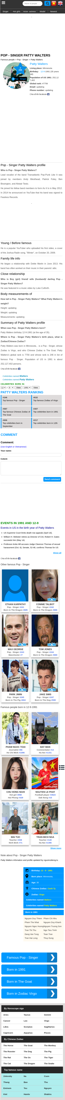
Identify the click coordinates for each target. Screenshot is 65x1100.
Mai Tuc (15, 814)
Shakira (47, 1071)
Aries (6, 992)
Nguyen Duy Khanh (52, 899)
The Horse (8, 1023)
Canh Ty (52, 866)
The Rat (7, 1035)
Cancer (6, 998)
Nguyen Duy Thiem (33, 896)
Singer (5, 11)
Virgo (41, 872)
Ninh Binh (15, 820)
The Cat (7, 1041)
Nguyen (47, 1065)
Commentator (45, 727)
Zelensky (7, 1053)
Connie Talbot (45, 581)
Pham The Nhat (32, 899)
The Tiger (48, 1035)
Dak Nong (45, 775)
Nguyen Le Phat (45, 769)
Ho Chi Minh (16, 730)
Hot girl (15, 772)
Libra (5, 1004)
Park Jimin (15, 671)
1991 (50, 848)
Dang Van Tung (32, 911)
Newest (53, 11)
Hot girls (16, 11)
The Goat (28, 1023)
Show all (57, 530)
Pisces (47, 1010)
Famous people (8, 57)
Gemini (47, 992)
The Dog (28, 1029)
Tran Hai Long (31, 915)
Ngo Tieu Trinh (50, 907)
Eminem (7, 1065)
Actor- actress (29, 11)
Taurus (27, 992)
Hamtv (27, 1071)
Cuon (46, 1053)
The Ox (27, 1035)
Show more (55, 825)
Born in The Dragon (16, 587)
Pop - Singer (22, 57)
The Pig (47, 1029)
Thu (46, 1059)
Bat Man (45, 724)
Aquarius (28, 1010)
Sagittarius (49, 1004)
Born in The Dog (45, 677)
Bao (26, 1059)
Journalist (15, 727)
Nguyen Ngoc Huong (34, 903)
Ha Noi (45, 730)
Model (42, 11)
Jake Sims (45, 671)
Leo (25, 998)
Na (25, 1053)
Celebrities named (15, 351)
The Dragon (29, 1041)
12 (42, 848)
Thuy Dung (48, 915)
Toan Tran (48, 911)
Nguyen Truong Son (52, 903)
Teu (25, 1065)
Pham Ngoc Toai (15, 724)
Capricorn (8, 1010)
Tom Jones (45, 626)
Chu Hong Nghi (15, 769)
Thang (6, 1059)
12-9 (43, 69)
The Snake (49, 1041)
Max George (15, 626)
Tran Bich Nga (45, 814)
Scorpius (28, 1004)
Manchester (16, 632)
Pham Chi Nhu (50, 896)
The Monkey (50, 1023)
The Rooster (9, 1029)
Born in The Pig (16, 677)
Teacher (15, 817)
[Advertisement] (32, 31)
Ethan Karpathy (15, 581)
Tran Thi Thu (30, 907)
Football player (45, 772)
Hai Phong (15, 775)
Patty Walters (37, 57)
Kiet (5, 1071)
